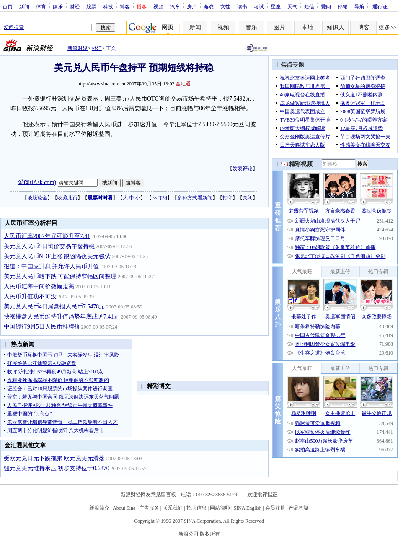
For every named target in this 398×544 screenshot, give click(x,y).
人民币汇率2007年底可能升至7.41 (47, 236)
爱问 (326, 6)
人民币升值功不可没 (30, 296)
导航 (359, 6)
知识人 (335, 27)
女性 (225, 6)
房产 (192, 6)
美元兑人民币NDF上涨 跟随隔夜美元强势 (57, 256)
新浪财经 (77, 48)
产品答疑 (299, 508)
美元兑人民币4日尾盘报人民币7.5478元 (54, 306)
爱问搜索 (14, 27)
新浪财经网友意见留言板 (148, 494)
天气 (292, 6)
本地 (307, 27)
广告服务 (149, 508)
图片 (279, 27)
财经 (75, 6)
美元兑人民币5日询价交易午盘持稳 (49, 246)
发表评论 (243, 168)
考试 (259, 6)
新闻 (24, 6)
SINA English (247, 508)
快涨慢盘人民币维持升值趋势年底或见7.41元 (62, 316)
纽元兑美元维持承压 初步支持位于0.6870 (56, 468)
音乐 (251, 27)
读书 (242, 6)
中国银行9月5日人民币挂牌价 (42, 327)
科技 (108, 6)
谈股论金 (37, 198)
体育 (41, 6)
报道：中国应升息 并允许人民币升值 (51, 266)
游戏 (209, 6)
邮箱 (343, 6)
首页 (8, 6)
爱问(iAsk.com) (37, 182)
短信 (309, 6)
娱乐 (58, 6)
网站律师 (220, 508)
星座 (276, 6)
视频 (158, 6)
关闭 (248, 198)
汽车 (175, 6)
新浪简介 (99, 508)
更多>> (387, 27)
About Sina (124, 508)
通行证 (380, 6)
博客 (125, 6)
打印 (227, 198)
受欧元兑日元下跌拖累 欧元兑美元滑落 (54, 458)
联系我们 (173, 508)
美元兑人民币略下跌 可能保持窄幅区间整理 (60, 276)
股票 (91, 6)
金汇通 (183, 84)
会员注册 (275, 508)
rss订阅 (159, 198)
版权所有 (210, 534)
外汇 (97, 48)
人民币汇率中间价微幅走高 (39, 286)
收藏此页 (67, 198)
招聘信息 (196, 508)
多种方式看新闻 (194, 198)
